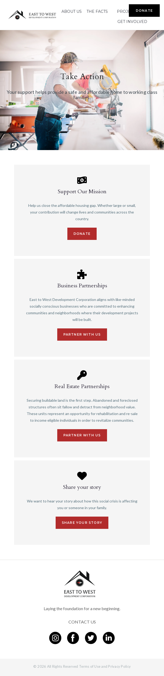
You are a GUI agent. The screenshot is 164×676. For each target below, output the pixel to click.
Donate (82, 234)
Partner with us (82, 334)
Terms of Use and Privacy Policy (105, 666)
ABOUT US (71, 11)
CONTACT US (82, 621)
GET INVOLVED (132, 21)
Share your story (82, 523)
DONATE (144, 11)
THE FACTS (97, 11)
